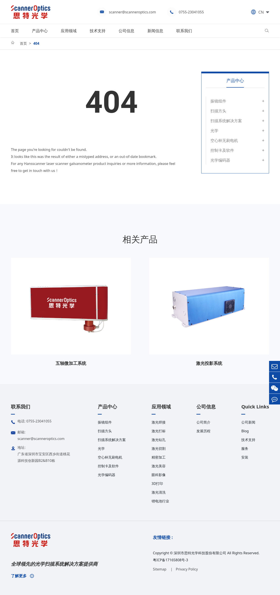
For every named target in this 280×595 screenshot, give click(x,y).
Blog (245, 431)
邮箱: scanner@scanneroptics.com (38, 435)
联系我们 (184, 30)
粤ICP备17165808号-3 (170, 560)
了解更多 (22, 575)
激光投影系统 (209, 363)
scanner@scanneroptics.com (132, 12)
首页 (15, 30)
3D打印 (157, 483)
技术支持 (97, 30)
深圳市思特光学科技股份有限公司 (200, 553)
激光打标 (159, 431)
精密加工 (159, 457)
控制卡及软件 (222, 150)
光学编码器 (220, 160)
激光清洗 (159, 492)
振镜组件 (218, 101)
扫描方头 (218, 110)
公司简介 (203, 422)
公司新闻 (248, 422)
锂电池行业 (160, 501)
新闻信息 (155, 30)
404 (36, 43)
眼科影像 (159, 474)
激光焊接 (159, 422)
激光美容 (159, 466)
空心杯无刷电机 (224, 140)
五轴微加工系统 (71, 363)
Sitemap (160, 569)
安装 (244, 457)
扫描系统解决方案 (226, 120)
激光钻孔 (159, 439)
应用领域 (69, 30)
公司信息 (126, 30)
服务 (244, 448)
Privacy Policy (187, 569)
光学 (214, 130)
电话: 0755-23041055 (31, 422)
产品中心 (40, 30)
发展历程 (203, 431)
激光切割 (159, 448)
